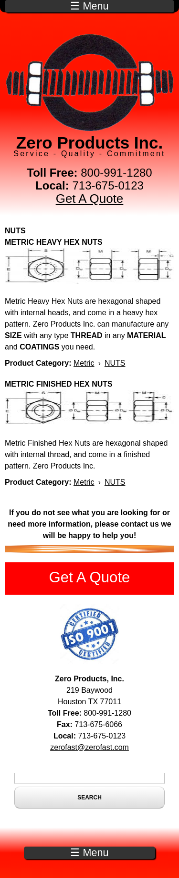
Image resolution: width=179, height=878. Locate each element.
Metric (84, 363)
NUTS (115, 363)
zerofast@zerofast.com (89, 747)
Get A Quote (90, 198)
